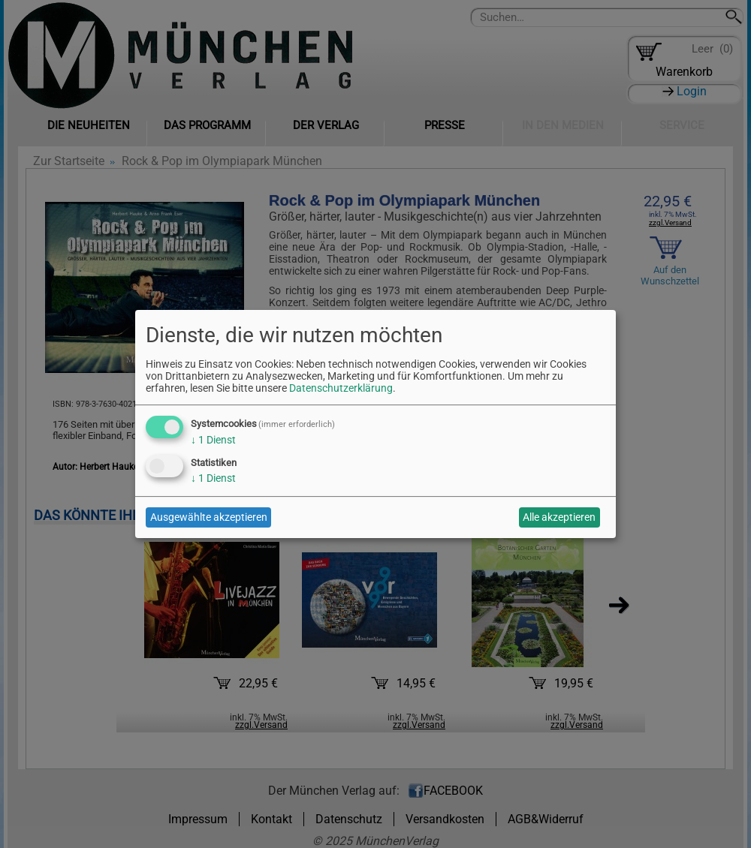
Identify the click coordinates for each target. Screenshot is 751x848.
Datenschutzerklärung (341, 388)
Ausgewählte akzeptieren (208, 517)
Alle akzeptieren (559, 517)
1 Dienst (213, 440)
